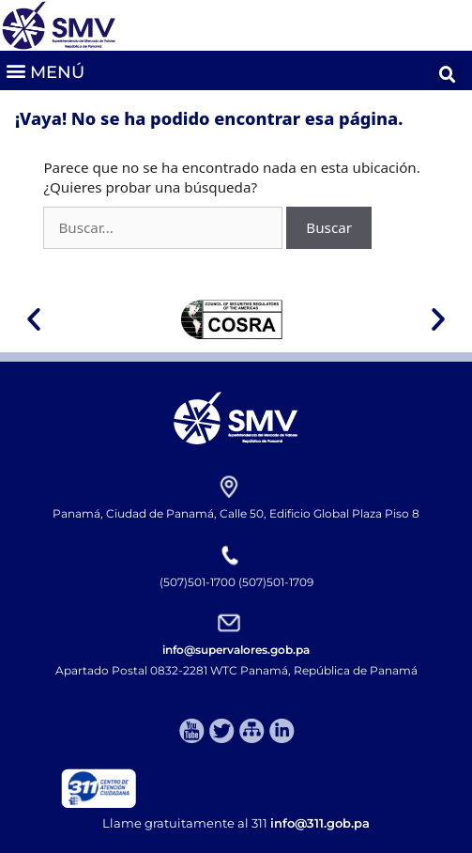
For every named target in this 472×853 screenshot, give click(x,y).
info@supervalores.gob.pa (236, 650)
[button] (44, 69)
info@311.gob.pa (320, 822)
